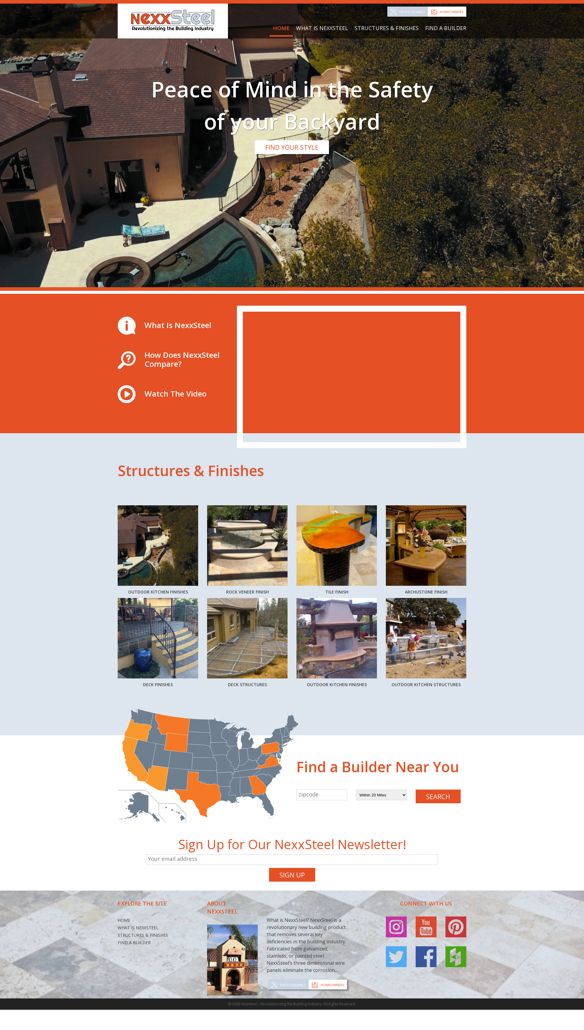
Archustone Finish (426, 502)
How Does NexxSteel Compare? (182, 268)
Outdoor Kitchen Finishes (158, 507)
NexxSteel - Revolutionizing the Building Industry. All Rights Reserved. (298, 939)
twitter (396, 892)
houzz (455, 892)
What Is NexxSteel (322, 28)
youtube (426, 862)
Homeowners (451, 12)
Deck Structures (247, 609)
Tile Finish (337, 502)
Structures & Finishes (387, 28)
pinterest (455, 862)
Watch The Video (175, 302)
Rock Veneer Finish (247, 502)
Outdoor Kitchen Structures (426, 614)
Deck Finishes (157, 609)
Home (281, 28)
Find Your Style (292, 147)
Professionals (412, 12)
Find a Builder (445, 28)
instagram (396, 862)
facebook (426, 892)
